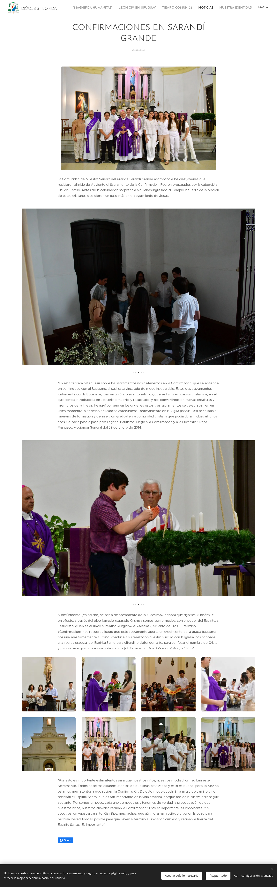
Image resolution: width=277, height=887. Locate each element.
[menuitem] (100, 8)
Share (65, 840)
